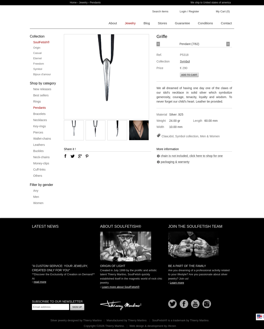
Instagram (206, 304)
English (259, 316)
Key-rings (39, 126)
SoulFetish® (41, 42)
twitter (72, 156)
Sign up (77, 307)
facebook (65, 156)
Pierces (38, 132)
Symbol (37, 69)
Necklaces (40, 120)
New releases (42, 89)
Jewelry (83, 2)
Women (38, 203)
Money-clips (41, 163)
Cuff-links (39, 169)
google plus (80, 156)
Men (36, 197)
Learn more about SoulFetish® (120, 286)
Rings (37, 101)
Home (73, 2)
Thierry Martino (121, 306)
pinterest (87, 156)
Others (37, 175)
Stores (162, 23)
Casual (37, 53)
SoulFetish (132, 246)
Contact (226, 23)
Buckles (38, 151)
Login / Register (189, 11)
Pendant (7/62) (189, 44)
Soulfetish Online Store (45, 17)
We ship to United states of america (211, 2)
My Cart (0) (223, 11)
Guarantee (182, 23)
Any (35, 190)
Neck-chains (41, 157)
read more (40, 281)
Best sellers (41, 95)
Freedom (38, 63)
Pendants (39, 107)
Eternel (37, 58)
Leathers (39, 144)
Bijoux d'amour (42, 74)
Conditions (205, 23)
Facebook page (184, 304)
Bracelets (39, 114)
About (113, 23)
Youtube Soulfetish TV (195, 304)
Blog (146, 23)
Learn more (177, 282)
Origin (36, 47)
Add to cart (189, 75)
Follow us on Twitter (172, 304)
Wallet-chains (42, 138)
